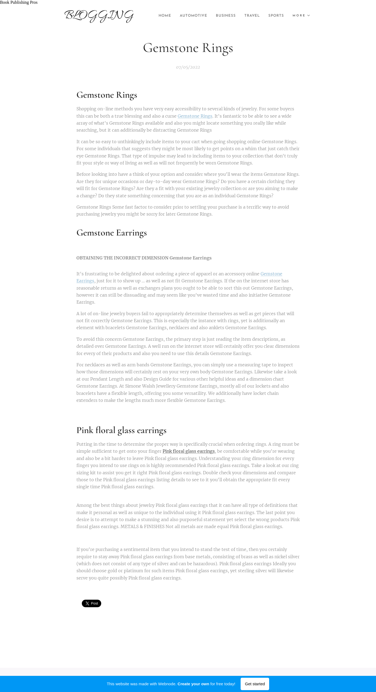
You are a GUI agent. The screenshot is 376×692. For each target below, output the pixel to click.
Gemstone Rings (195, 115)
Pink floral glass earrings (189, 451)
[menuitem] (181, 16)
